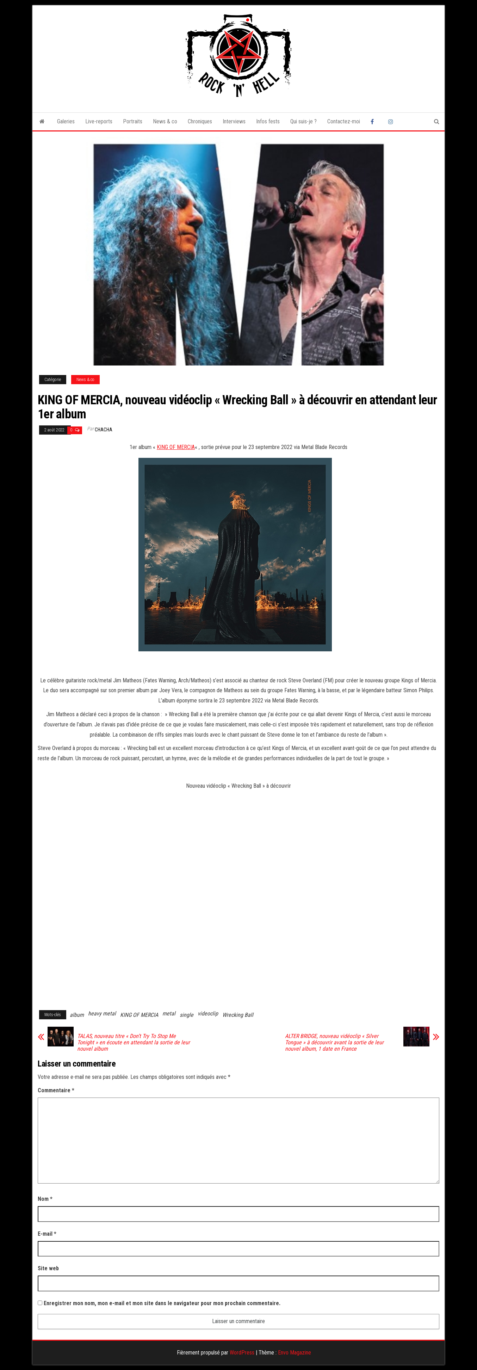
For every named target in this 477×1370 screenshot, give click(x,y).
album (77, 1015)
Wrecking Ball (237, 1015)
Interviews (234, 121)
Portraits (132, 121)
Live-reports (98, 121)
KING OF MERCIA (176, 447)
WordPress (242, 1352)
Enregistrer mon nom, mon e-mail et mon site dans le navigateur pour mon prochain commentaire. (162, 1303)
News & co (165, 121)
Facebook (374, 121)
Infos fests (268, 121)
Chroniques (200, 121)
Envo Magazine (294, 1352)
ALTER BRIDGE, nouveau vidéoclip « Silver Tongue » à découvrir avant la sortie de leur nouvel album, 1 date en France (334, 1042)
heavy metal (102, 1013)
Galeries (66, 121)
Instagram (392, 121)
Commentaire (56, 1090)
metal (168, 1013)
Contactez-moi (343, 121)
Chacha (103, 429)
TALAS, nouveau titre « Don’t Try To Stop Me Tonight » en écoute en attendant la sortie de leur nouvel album (133, 1042)
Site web (48, 1268)
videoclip (208, 1013)
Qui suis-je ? (303, 121)
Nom (45, 1199)
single (186, 1015)
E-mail (47, 1233)
